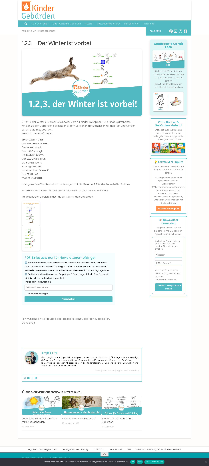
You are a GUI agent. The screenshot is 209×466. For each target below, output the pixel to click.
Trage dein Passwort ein (38, 281)
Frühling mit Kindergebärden (38, 31)
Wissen (87, 23)
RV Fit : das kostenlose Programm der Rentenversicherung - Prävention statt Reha (168, 190)
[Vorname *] (168, 255)
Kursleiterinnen (130, 23)
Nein (140, 462)
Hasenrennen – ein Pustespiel (79, 418)
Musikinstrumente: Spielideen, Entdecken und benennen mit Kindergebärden (168, 199)
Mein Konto (147, 23)
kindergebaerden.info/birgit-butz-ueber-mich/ (117, 370)
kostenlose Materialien (107, 23)
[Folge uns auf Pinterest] (171, 31)
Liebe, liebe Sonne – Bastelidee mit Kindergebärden (39, 420)
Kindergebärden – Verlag (75, 449)
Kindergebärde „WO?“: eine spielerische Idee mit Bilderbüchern (168, 180)
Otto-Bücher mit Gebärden (66, 23)
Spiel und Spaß (39, 23)
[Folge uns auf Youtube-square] (176, 31)
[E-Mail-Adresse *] (168, 263)
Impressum (98, 449)
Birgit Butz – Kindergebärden (42, 449)
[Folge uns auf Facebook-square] (185, 31)
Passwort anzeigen (36, 293)
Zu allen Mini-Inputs (168, 208)
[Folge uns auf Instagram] (180, 31)
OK (132, 462)
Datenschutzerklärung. (166, 279)
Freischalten (68, 299)
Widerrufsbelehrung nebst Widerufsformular (158, 449)
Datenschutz (115, 449)
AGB (129, 449)
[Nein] (205, 462)
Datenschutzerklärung (154, 462)
